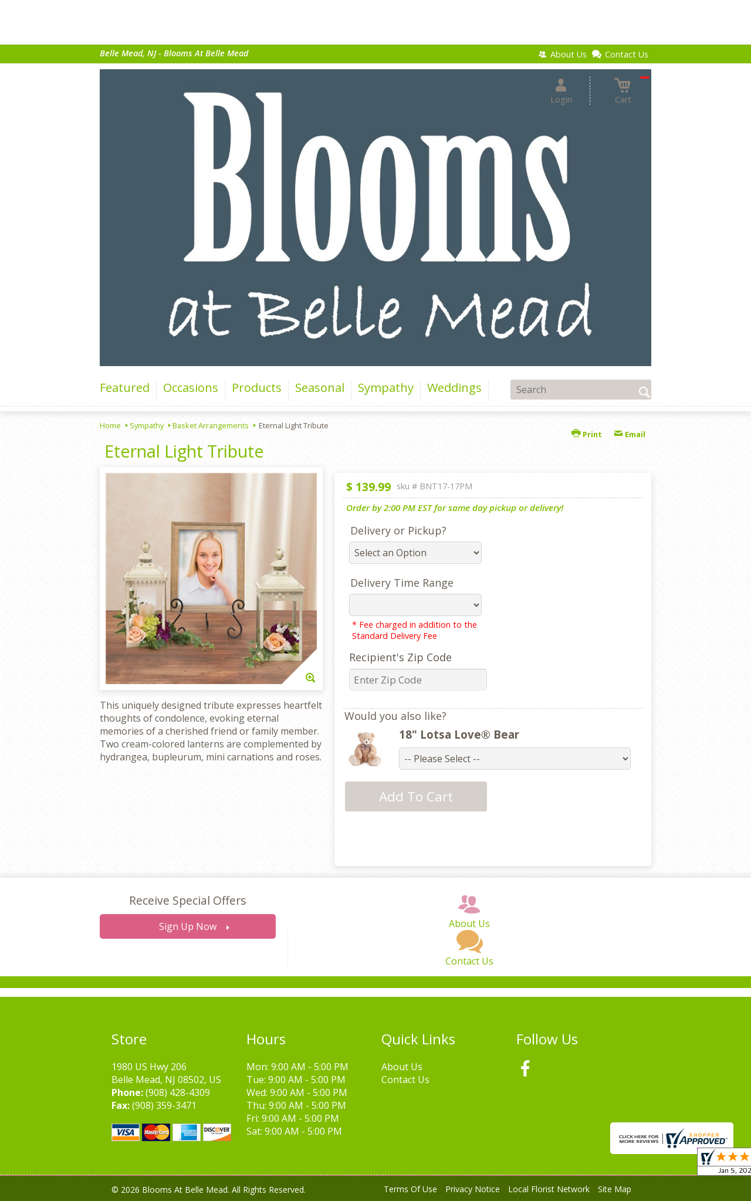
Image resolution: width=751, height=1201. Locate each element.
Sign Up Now (187, 926)
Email (629, 434)
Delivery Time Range (402, 583)
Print (586, 434)
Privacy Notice (472, 1189)
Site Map (614, 1189)
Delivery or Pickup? (398, 530)
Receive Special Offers (187, 900)
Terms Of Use (410, 1189)
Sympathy (147, 425)
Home (110, 425)
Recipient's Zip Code (400, 657)
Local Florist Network (549, 1189)
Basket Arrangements (210, 425)
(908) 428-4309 (178, 1092)
